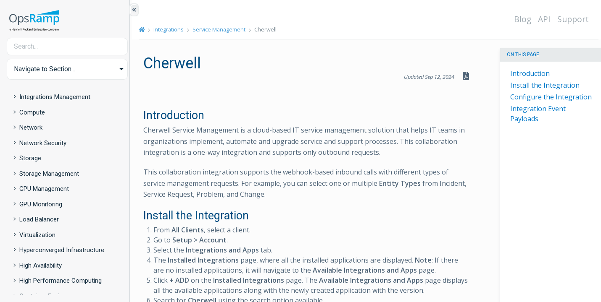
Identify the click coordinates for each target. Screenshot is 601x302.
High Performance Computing (60, 280)
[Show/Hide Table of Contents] (134, 9)
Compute (32, 112)
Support (575, 19)
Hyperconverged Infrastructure (61, 250)
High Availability (40, 265)
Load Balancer (39, 219)
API (546, 19)
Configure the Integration (551, 97)
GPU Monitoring (40, 204)
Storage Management (49, 173)
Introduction (530, 73)
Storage (30, 158)
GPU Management (44, 189)
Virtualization (37, 235)
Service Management (221, 29)
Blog (524, 19)
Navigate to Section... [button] (44, 69)
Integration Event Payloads (538, 113)
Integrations (171, 29)
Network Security (42, 143)
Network (30, 127)
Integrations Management (54, 97)
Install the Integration (545, 85)
